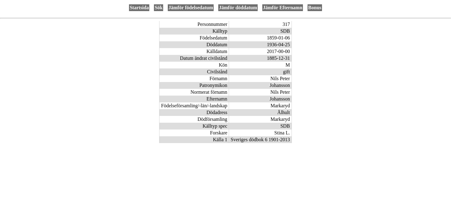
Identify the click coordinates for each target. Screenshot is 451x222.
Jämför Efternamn (282, 7)
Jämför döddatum (238, 7)
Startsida (139, 7)
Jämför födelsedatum (190, 7)
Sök (159, 7)
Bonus (314, 7)
